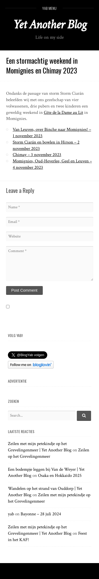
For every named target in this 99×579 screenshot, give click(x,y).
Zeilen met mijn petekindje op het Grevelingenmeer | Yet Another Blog (40, 447)
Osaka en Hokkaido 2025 (60, 475)
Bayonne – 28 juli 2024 (41, 514)
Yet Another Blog (49, 24)
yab (11, 514)
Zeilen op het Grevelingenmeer (48, 453)
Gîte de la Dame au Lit (63, 112)
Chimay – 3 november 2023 (37, 155)
